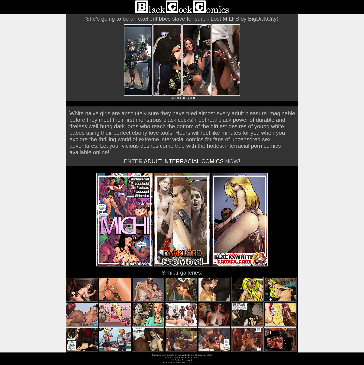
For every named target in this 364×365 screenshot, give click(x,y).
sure (184, 97)
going (191, 97)
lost (179, 97)
